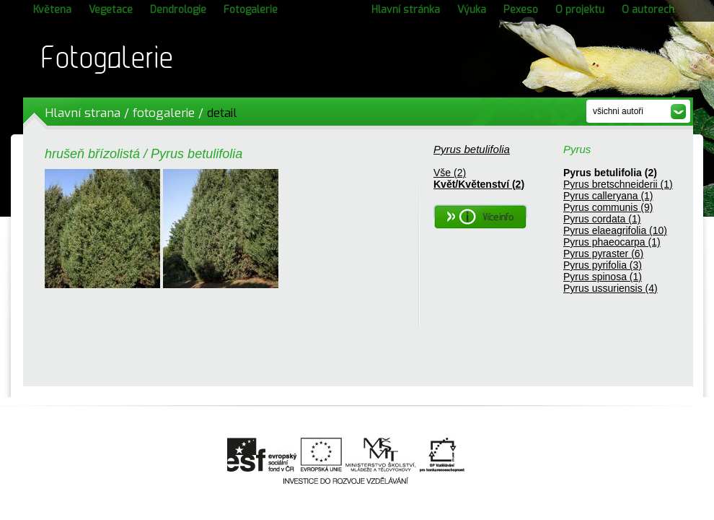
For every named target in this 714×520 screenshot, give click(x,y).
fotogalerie (164, 113)
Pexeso (520, 10)
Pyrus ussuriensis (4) (610, 288)
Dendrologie (178, 10)
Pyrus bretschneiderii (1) (618, 184)
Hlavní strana (82, 113)
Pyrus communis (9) (608, 207)
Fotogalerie (251, 10)
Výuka (471, 10)
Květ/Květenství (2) (478, 184)
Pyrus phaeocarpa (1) (612, 242)
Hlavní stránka (405, 10)
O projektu (579, 10)
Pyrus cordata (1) (601, 219)
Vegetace (111, 10)
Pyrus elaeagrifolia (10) (615, 230)
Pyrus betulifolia (471, 149)
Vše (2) (449, 172)
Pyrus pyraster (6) (603, 253)
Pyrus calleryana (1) (608, 196)
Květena (52, 10)
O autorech (648, 10)
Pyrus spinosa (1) (602, 276)
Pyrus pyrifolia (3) (602, 265)
